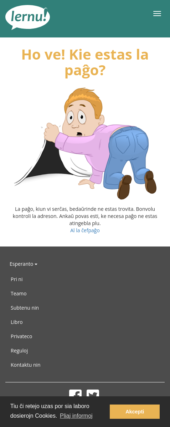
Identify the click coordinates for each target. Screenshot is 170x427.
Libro (17, 322)
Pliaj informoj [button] (76, 416)
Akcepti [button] (134, 412)
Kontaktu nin (26, 364)
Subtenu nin (25, 307)
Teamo (19, 293)
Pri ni (16, 279)
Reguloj (19, 350)
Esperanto (23, 263)
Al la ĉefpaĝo (85, 230)
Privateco (21, 336)
